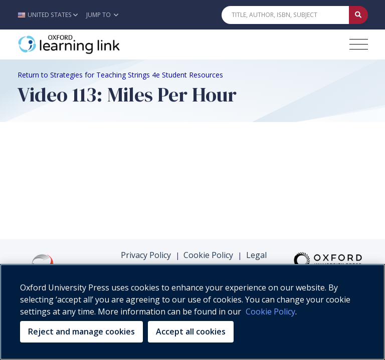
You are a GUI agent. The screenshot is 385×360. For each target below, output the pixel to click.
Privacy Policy (146, 255)
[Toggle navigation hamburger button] (358, 44)
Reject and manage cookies (81, 331)
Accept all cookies (191, 331)
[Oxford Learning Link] (93, 44)
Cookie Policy (208, 255)
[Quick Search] (285, 15)
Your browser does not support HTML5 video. (93, 166)
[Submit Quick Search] (358, 15)
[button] (50, 14)
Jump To (102, 14)
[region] (192, 312)
